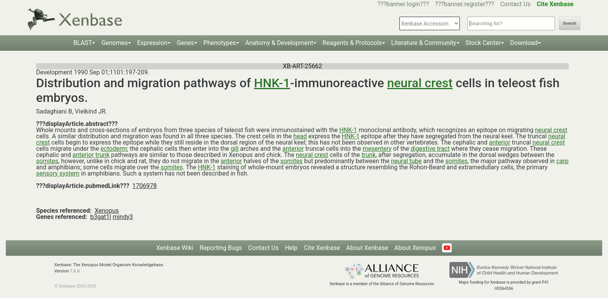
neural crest (420, 83)
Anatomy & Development (279, 43)
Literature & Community (423, 43)
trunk (102, 154)
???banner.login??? (403, 4)
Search (569, 23)
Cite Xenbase (322, 247)
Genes (185, 43)
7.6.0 (74, 271)
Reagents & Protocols (352, 43)
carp (562, 161)
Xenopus (107, 210)
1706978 (144, 185)
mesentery (377, 148)
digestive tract (430, 148)
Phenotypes (220, 43)
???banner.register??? (464, 4)
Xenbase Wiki (174, 247)
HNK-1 (272, 83)
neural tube (406, 161)
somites (47, 161)
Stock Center (483, 43)
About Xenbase (367, 247)
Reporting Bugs (221, 247)
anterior (499, 142)
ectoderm (113, 148)
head (300, 136)
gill (235, 148)
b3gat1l (100, 216)
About (415, 247)
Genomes (114, 43)
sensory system (57, 173)
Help (291, 247)
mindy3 (122, 216)
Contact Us (515, 4)
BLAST (82, 43)
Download (524, 43)
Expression (152, 43)
